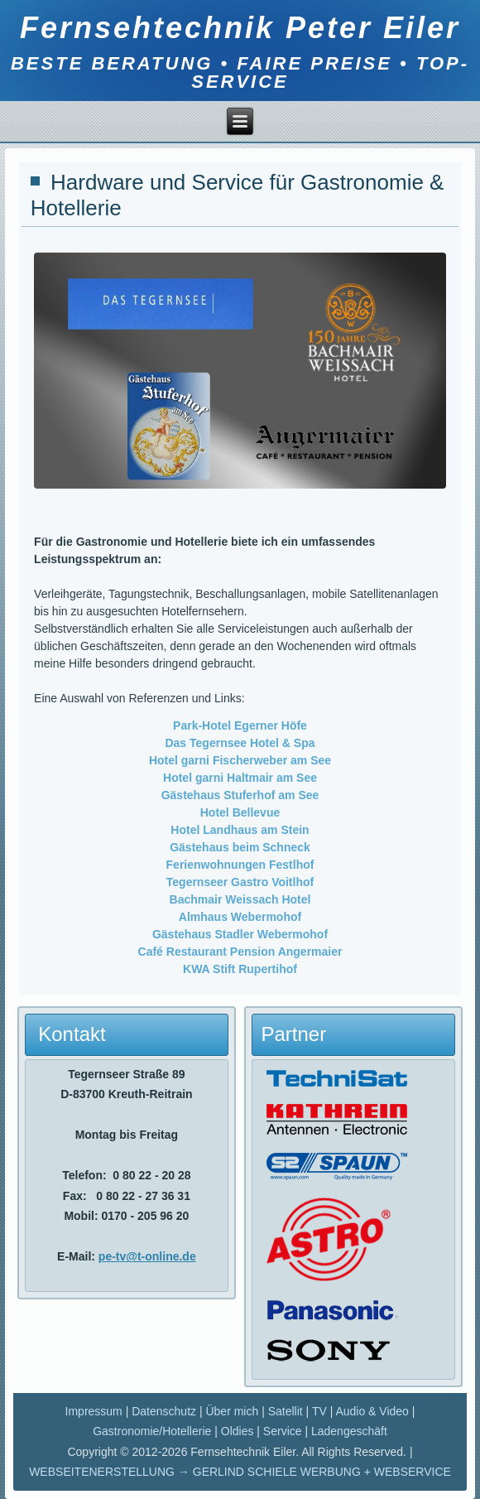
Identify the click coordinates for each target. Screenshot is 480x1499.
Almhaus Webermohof (240, 916)
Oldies (237, 1431)
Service (282, 1431)
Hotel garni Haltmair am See (240, 777)
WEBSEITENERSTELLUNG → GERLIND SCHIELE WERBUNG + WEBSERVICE (240, 1471)
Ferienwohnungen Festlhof (240, 864)
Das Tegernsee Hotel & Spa (239, 743)
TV (319, 1411)
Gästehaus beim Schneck (240, 847)
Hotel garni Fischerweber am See (240, 760)
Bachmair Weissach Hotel (240, 899)
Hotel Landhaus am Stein (239, 829)
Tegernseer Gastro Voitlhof (240, 882)
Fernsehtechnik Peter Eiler (240, 28)
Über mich (231, 1411)
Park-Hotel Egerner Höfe (240, 725)
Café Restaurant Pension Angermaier (240, 951)
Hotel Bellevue (240, 812)
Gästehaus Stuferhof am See (240, 795)
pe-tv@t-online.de (147, 1256)
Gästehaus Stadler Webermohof (240, 934)
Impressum (93, 1411)
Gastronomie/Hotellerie (152, 1431)
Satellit (285, 1411)
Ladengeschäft (349, 1431)
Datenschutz (164, 1411)
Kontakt (71, 1034)
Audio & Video (371, 1411)
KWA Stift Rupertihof (240, 969)
